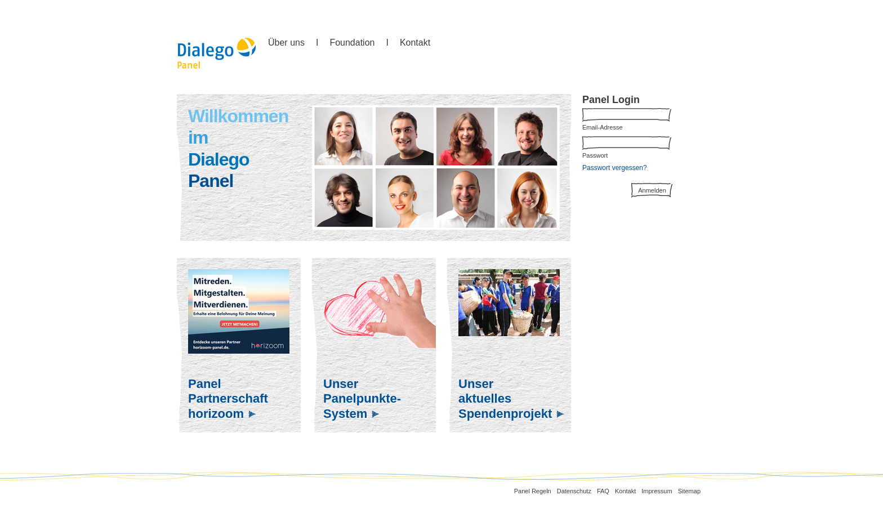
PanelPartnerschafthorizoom (228, 399)
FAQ (603, 491)
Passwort (595, 155)
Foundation (351, 42)
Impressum (656, 491)
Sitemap (689, 491)
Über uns (286, 42)
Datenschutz (574, 491)
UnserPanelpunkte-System (362, 399)
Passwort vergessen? (614, 168)
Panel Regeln (532, 491)
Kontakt (415, 42)
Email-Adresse (602, 127)
